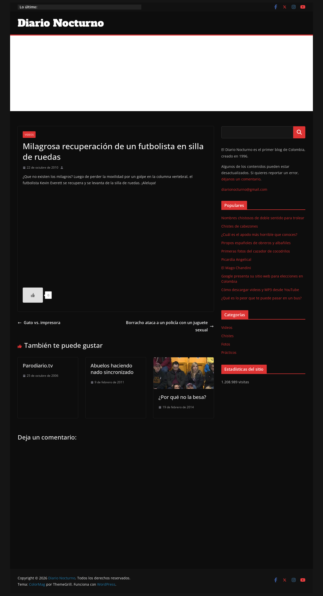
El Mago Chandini (236, 267)
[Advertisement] (161, 73)
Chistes (227, 335)
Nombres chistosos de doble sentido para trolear (262, 217)
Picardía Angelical (236, 259)
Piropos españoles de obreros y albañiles (256, 242)
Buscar (299, 132)
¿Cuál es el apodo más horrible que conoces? (259, 234)
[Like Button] (33, 295)
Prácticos (228, 352)
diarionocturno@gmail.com (244, 189)
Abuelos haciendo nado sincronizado (112, 368)
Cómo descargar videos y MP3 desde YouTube (260, 289)
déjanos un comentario (240, 179)
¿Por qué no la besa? (182, 397)
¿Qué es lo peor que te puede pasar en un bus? (261, 298)
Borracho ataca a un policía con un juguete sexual (170, 326)
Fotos (225, 344)
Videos (29, 134)
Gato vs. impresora (39, 322)
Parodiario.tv (38, 365)
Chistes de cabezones (239, 226)
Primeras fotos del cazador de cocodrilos (255, 251)
